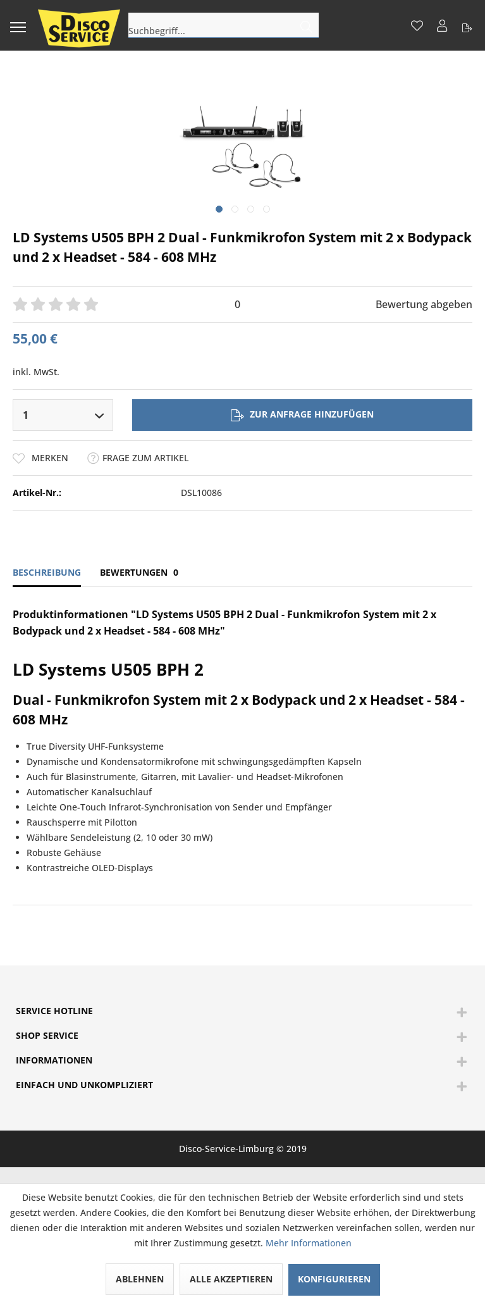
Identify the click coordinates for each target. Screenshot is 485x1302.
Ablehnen (140, 1279)
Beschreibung (47, 572)
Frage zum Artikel (137, 458)
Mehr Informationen (309, 1243)
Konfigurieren (334, 1279)
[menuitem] (17, 25)
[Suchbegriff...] (223, 25)
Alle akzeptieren (231, 1279)
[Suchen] (306, 25)
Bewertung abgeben (424, 304)
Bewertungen (139, 572)
